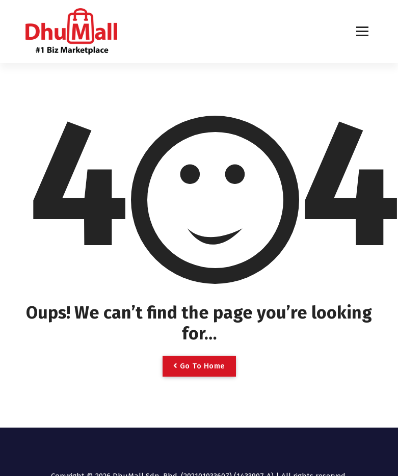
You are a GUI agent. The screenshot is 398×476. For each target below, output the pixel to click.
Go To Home (199, 366)
